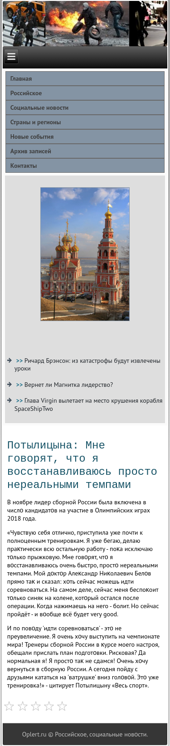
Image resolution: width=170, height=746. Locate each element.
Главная (21, 78)
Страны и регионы (35, 122)
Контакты (23, 165)
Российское (26, 93)
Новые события (31, 136)
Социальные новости (39, 107)
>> (20, 360)
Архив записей (30, 151)
